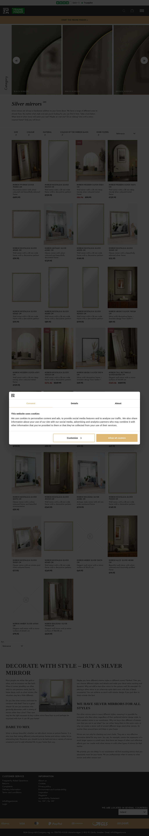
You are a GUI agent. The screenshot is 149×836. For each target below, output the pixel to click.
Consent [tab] (30, 403)
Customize (74, 438)
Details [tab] (74, 403)
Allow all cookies (117, 438)
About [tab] (118, 403)
